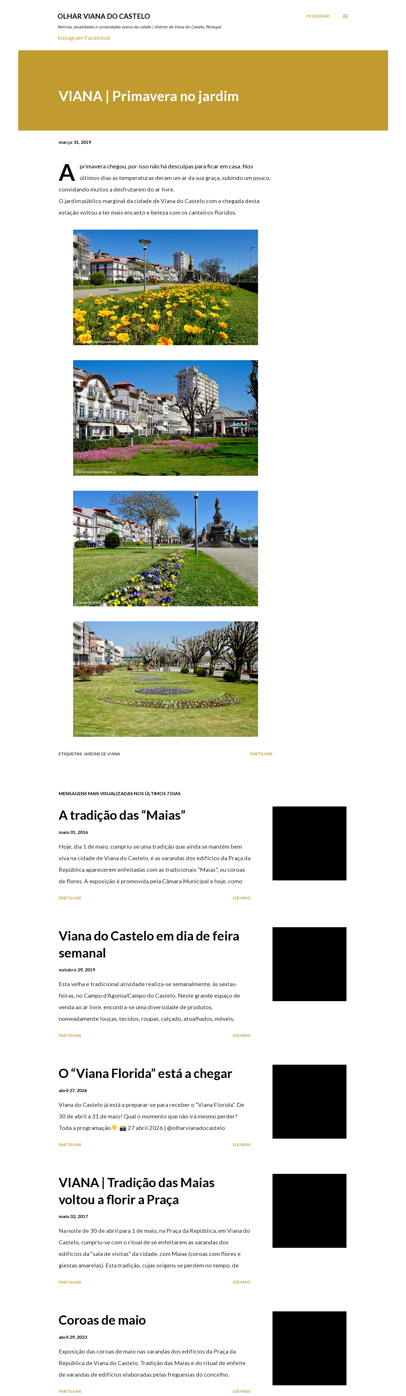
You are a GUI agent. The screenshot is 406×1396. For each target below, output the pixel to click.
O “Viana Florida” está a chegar (145, 1073)
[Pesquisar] (318, 16)
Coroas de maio (102, 1319)
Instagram (70, 37)
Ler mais (242, 897)
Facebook (97, 37)
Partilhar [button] (261, 753)
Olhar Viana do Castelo (104, 16)
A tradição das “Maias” (122, 814)
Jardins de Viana (102, 753)
